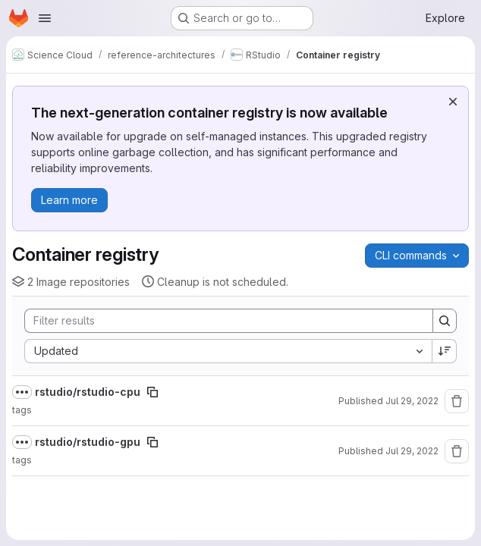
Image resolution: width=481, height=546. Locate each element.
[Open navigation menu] (45, 18)
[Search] (221, 321)
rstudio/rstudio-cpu (87, 391)
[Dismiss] (453, 102)
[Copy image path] (152, 392)
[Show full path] (22, 392)
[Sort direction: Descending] (444, 351)
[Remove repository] (457, 401)
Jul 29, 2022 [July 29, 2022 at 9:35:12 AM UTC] (412, 451)
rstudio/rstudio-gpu (87, 441)
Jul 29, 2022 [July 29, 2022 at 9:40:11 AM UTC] (412, 400)
